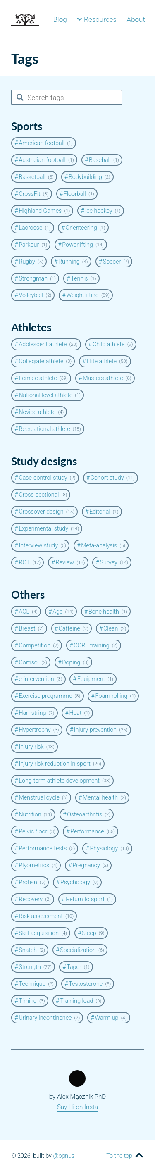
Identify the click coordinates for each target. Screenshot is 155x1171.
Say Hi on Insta (77, 1107)
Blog (60, 19)
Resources (97, 19)
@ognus (63, 1155)
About (136, 19)
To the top (119, 1155)
